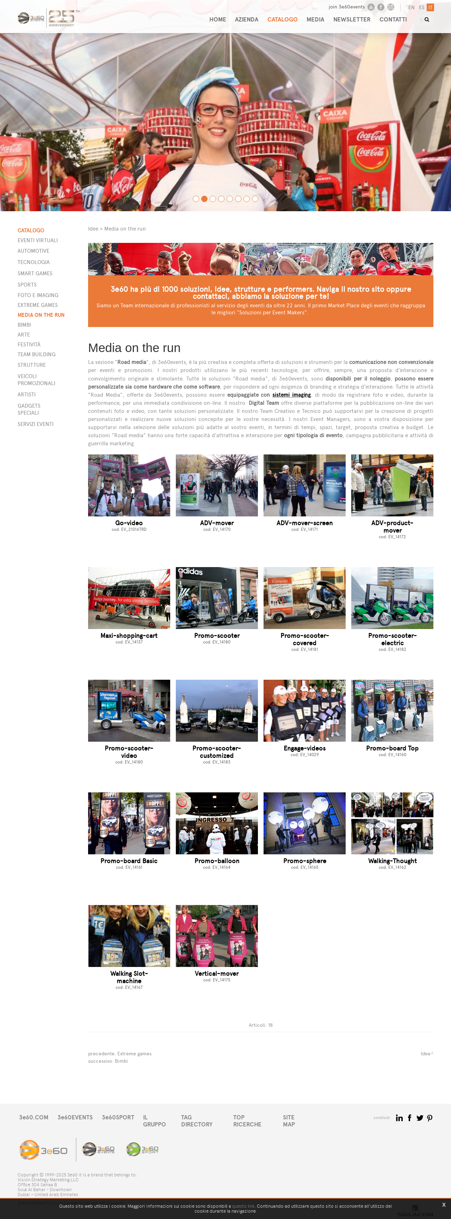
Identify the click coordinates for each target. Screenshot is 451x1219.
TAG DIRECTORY (209, 1116)
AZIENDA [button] (242, 16)
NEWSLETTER (352, 16)
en (411, 8)
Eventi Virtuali (38, 240)
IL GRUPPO (162, 1116)
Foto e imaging (38, 295)
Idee (93, 228)
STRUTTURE (32, 365)
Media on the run (41, 315)
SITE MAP (305, 1116)
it (430, 8)
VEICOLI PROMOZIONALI (36, 380)
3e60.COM (34, 1116)
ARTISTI (27, 394)
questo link (243, 1206)
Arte (24, 334)
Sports (27, 284)
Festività (29, 344)
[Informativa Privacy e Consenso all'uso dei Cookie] (70, 1197)
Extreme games (38, 305)
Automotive (33, 250)
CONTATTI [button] (395, 16)
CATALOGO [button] (279, 16)
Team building (37, 354)
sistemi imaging (291, 394)
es (421, 8)
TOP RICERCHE (262, 1116)
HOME (211, 16)
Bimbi (24, 324)
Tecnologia (34, 262)
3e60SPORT (121, 1116)
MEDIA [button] (314, 16)
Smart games (35, 273)
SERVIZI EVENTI (36, 424)
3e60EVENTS (77, 1116)
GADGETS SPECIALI (29, 409)
